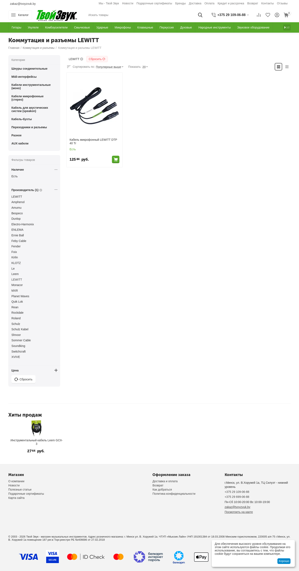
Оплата (209, 3)
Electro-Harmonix (22, 224)
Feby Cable (18, 241)
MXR (14, 290)
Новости (127, 3)
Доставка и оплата (165, 481)
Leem (15, 274)
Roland (16, 318)
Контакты (267, 3)
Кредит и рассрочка (231, 3)
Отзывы (282, 3)
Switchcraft (18, 351)
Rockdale (17, 312)
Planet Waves (20, 296)
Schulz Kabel (19, 329)
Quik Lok (17, 301)
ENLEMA (17, 229)
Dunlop (16, 218)
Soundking (18, 346)
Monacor (17, 285)
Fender (16, 246)
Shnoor (16, 335)
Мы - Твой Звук (109, 3)
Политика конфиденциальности (173, 493)
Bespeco (17, 213)
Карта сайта (16, 497)
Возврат (252, 3)
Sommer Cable (21, 340)
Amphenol (18, 202)
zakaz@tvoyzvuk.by (23, 3)
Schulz (15, 324)
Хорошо (284, 561)
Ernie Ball (17, 235)
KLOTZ (16, 263)
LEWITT (16, 196)
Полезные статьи (19, 489)
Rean (14, 307)
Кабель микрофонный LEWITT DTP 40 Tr (93, 141)
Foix (14, 252)
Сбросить (97, 59)
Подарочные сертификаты (154, 3)
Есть (14, 176)
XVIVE (15, 357)
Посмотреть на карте (239, 512)
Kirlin (14, 257)
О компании (16, 481)
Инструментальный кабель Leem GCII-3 (37, 442)
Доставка (195, 3)
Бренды (180, 3)
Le (13, 268)
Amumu (16, 207)
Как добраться (162, 489)
